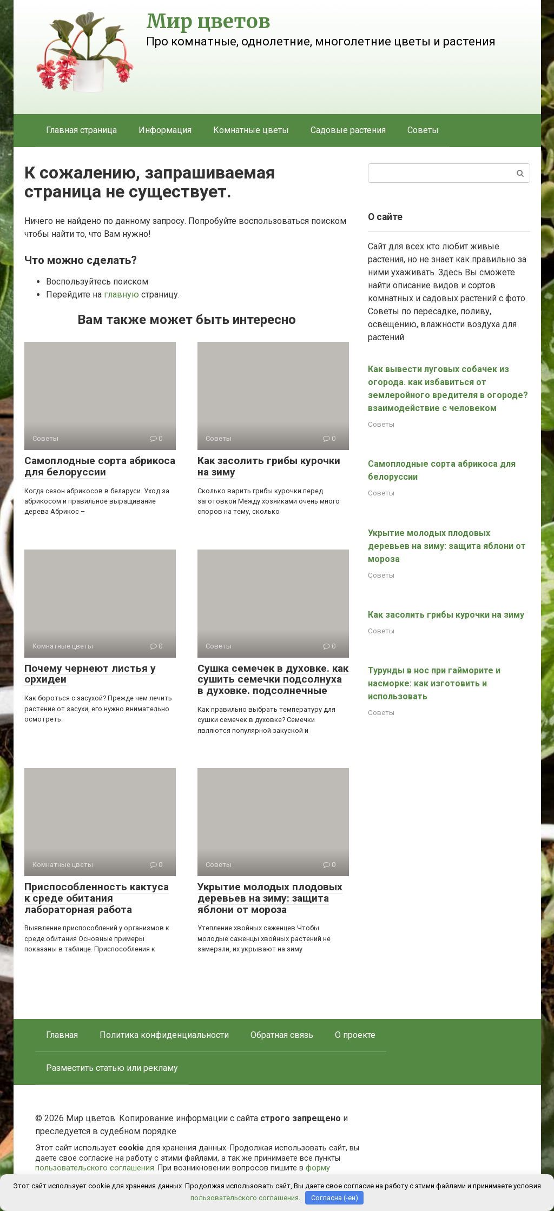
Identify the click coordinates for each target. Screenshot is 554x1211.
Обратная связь (281, 1035)
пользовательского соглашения (94, 1168)
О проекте (355, 1035)
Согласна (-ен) (334, 1198)
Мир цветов (208, 21)
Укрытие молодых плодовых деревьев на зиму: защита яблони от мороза (269, 898)
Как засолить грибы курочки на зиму (268, 466)
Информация (165, 130)
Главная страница (81, 130)
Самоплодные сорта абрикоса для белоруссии (99, 466)
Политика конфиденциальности (164, 1035)
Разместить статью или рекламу (112, 1068)
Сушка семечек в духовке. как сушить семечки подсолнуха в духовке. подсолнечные (272, 679)
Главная (62, 1035)
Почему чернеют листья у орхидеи (90, 674)
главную (121, 294)
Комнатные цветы (251, 130)
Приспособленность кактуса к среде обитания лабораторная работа (96, 898)
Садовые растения (348, 130)
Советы (423, 130)
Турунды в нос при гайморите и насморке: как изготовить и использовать (434, 683)
